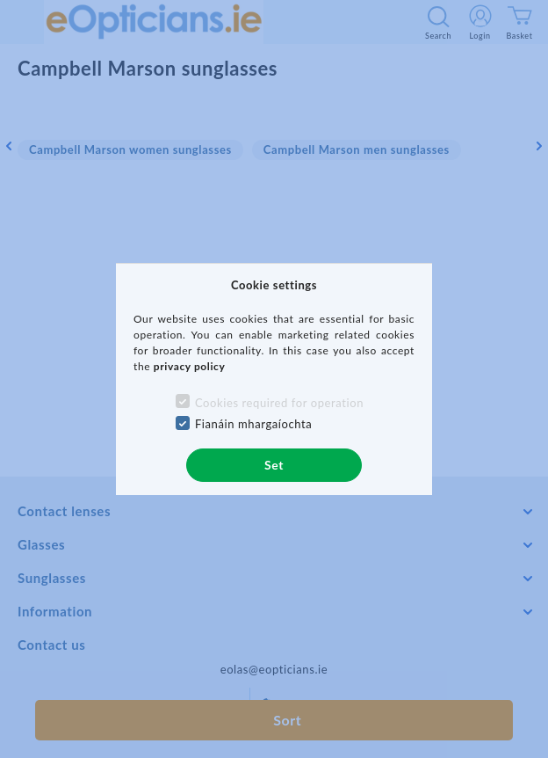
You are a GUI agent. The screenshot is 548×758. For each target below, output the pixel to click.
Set (274, 464)
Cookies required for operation (279, 403)
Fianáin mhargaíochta (254, 424)
